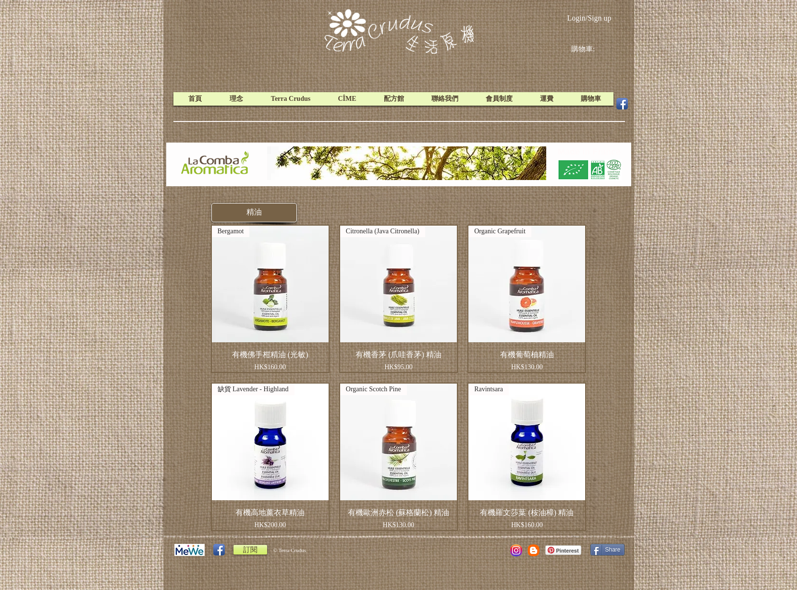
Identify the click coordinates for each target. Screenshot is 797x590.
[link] (590, 49)
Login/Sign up (589, 18)
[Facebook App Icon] (622, 103)
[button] (254, 212)
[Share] (607, 549)
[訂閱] (250, 549)
